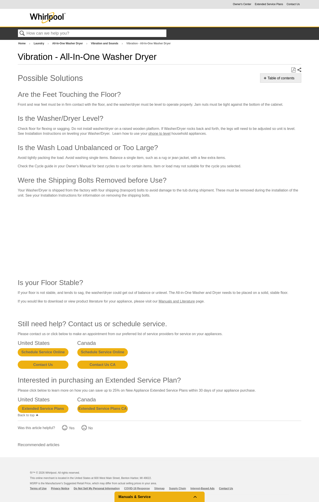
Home (22, 43)
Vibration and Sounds (105, 43)
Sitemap (159, 488)
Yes (71, 428)
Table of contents (281, 78)
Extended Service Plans (269, 4)
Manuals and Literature (177, 301)
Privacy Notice (60, 488)
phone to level (159, 133)
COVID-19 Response (137, 488)
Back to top (26, 415)
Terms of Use (38, 488)
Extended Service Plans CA (102, 408)
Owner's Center (242, 4)
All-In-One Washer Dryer (68, 43)
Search (22, 33)
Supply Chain (177, 488)
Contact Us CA (102, 365)
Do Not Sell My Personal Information (97, 488)
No (90, 428)
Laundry (39, 43)
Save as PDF (293, 70)
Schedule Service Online (43, 352)
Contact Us (293, 4)
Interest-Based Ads (203, 488)
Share (299, 70)
